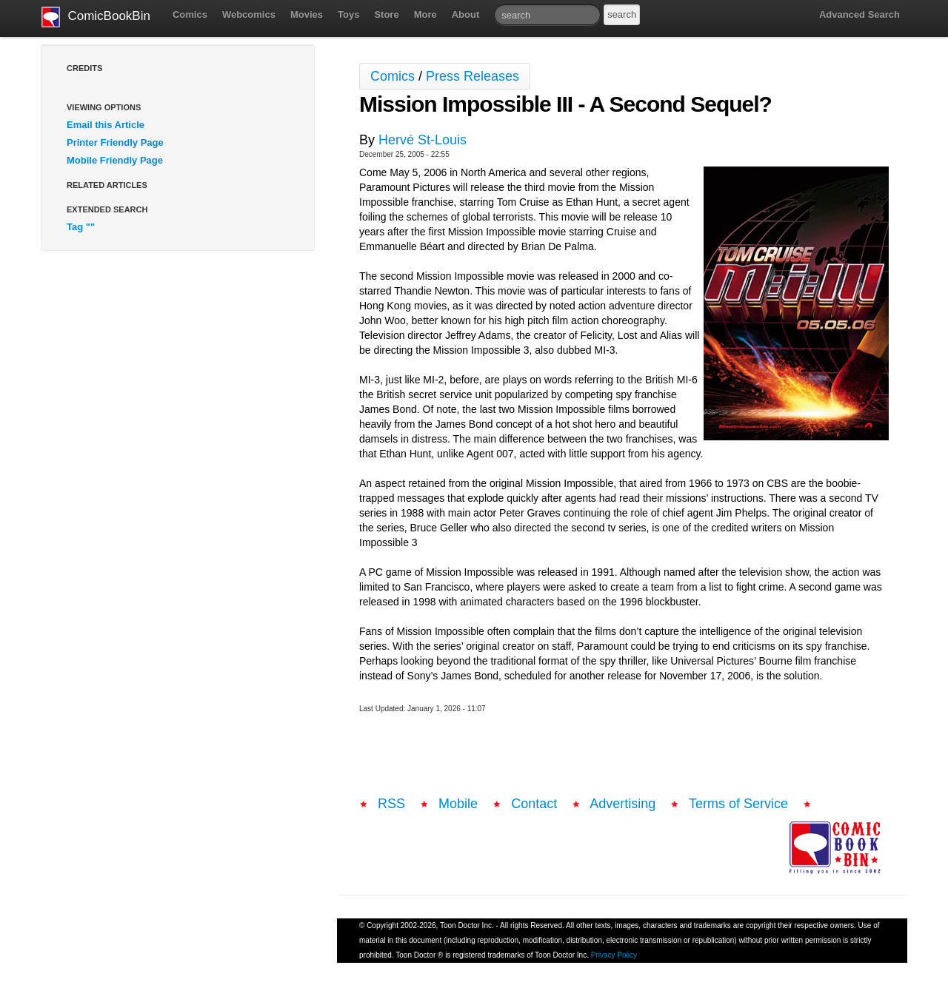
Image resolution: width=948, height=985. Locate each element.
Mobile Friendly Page (115, 160)
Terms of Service (738, 803)
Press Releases (472, 76)
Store (386, 14)
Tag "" (81, 226)
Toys (348, 14)
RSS (391, 803)
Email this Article (105, 124)
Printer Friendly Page (115, 142)
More (425, 14)
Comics (190, 14)
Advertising (622, 803)
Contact (534, 803)
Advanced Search (859, 14)
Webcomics (249, 14)
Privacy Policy (614, 955)
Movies (306, 14)
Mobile (458, 803)
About (466, 14)
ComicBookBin (95, 17)
